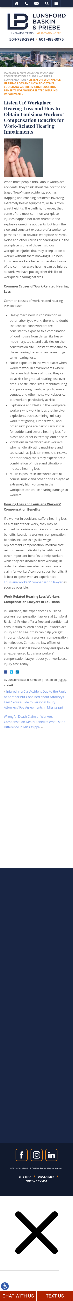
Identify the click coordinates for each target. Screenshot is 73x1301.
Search (46, 3)
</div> (29, 1285)
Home (17, 3)
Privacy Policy (36, 1180)
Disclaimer (46, 1176)
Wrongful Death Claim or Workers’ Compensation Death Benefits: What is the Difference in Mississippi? (34, 721)
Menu (56, 3)
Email (36, 3)
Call (26, 3)
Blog (32, 76)
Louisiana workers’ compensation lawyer (33, 582)
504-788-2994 (21, 39)
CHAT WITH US (18, 1296)
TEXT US (55, 1296)
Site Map (25, 1176)
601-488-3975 (51, 39)
